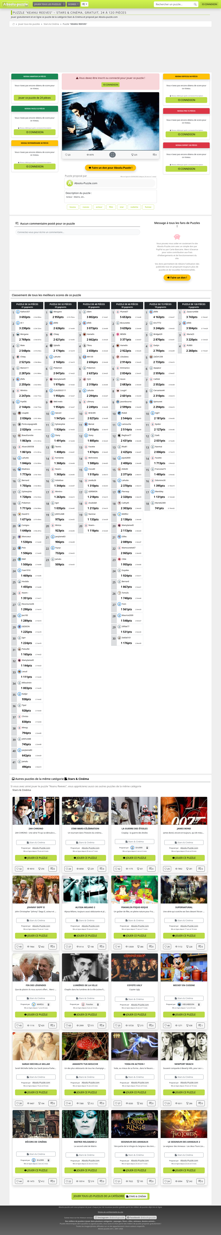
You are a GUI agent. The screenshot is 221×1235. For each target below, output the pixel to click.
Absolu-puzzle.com (105, 1228)
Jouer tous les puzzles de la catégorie (110, 1196)
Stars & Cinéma (51, 24)
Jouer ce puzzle (36, 858)
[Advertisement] (110, 49)
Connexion (209, 4)
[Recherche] (195, 4)
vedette (134, 207)
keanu (73, 207)
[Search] (176, 4)
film (111, 207)
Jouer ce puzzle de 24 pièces (35, 97)
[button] (84, 4)
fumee (148, 207)
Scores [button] (72, 4)
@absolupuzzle (109, 1217)
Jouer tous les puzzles (47, 4)
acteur (99, 207)
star (122, 207)
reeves (86, 207)
